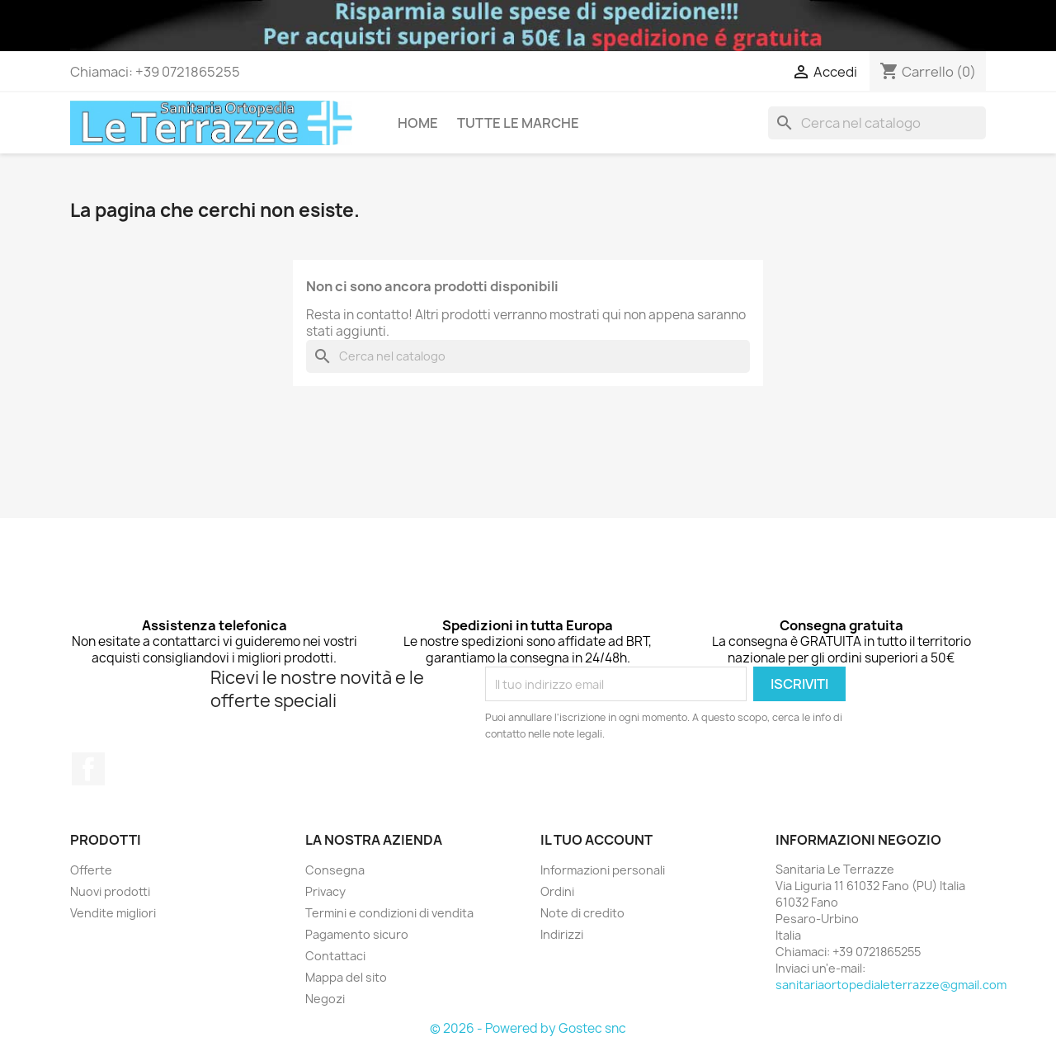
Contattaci (335, 956)
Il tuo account (596, 840)
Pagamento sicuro (356, 934)
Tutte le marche (518, 123)
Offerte (91, 870)
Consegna (335, 870)
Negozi (325, 998)
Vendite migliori (113, 913)
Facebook (88, 768)
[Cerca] (877, 122)
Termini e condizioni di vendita (389, 913)
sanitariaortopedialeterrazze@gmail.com (891, 984)
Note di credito (582, 913)
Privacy (325, 891)
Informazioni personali (602, 870)
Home (418, 123)
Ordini (557, 891)
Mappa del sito (346, 977)
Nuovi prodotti (110, 891)
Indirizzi (561, 934)
